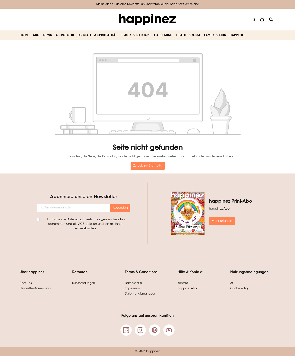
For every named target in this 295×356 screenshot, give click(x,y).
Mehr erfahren (222, 221)
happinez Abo (187, 288)
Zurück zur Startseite (147, 165)
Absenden (120, 207)
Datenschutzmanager (140, 293)
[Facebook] (126, 330)
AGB (81, 224)
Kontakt (183, 283)
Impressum (132, 288)
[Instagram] (140, 330)
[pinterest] (154, 330)
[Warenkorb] (262, 19)
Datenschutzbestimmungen (87, 219)
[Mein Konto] (253, 19)
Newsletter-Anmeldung (35, 288)
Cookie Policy (239, 288)
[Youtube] (169, 330)
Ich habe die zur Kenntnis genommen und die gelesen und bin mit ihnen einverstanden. (86, 224)
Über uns (26, 283)
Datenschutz (133, 283)
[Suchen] (271, 19)
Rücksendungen (83, 283)
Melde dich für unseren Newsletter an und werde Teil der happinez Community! (147, 4)
